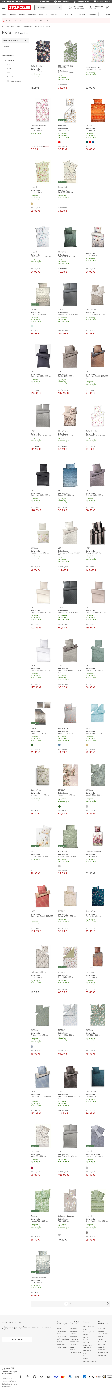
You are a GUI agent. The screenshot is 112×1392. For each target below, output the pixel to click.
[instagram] (34, 1377)
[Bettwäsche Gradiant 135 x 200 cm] (98, 475)
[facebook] (20, 1377)
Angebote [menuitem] (92, 14)
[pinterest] (27, 1377)
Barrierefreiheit (8, 1373)
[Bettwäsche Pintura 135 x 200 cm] (43, 1015)
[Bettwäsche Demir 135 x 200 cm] (70, 475)
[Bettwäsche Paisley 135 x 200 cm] (70, 356)
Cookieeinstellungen (9, 1372)
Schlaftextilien (8, 56)
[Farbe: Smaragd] (87, 142)
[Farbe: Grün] (32, 745)
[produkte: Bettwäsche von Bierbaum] (70, 125)
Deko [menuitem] (73, 14)
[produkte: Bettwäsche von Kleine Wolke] (70, 250)
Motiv (9, 64)
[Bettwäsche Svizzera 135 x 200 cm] (70, 896)
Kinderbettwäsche (14, 81)
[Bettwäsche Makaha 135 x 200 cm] (43, 1201)
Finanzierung (87, 1345)
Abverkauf (73, 1328)
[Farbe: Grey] (59, 1235)
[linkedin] (48, 1377)
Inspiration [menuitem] (105, 14)
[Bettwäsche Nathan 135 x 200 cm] (98, 713)
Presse (85, 1356)
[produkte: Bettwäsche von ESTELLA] (43, 547)
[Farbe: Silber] (59, 866)
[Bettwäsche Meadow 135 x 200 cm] (43, 533)
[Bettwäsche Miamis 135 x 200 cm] (98, 650)
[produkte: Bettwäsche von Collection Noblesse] (43, 125)
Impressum (6, 1368)
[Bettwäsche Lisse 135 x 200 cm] (98, 1076)
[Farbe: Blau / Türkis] (93, 142)
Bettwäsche (10, 60)
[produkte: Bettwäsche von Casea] (98, 664)
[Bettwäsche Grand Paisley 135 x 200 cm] (98, 1201)
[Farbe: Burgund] (32, 1167)
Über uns (101, 1336)
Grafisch (10, 77)
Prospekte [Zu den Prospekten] (44, 2)
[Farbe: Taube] (32, 1046)
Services (86, 1342)
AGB (12, 1368)
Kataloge (73, 1350)
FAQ (84, 1353)
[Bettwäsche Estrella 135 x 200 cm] (43, 836)
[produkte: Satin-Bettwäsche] (98, 66)
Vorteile (100, 1339)
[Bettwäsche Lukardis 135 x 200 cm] (43, 775)
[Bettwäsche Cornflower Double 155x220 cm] (70, 533)
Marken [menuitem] (82, 14)
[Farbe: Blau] (59, 745)
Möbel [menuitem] (4, 14)
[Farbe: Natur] (32, 203)
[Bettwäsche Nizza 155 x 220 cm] (43, 1136)
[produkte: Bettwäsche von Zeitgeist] (43, 1216)
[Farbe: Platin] (87, 806)
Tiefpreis (73, 1334)
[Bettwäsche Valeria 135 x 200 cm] (70, 1015)
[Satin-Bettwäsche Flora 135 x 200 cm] (98, 51)
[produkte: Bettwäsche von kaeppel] (43, 187)
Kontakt (86, 1337)
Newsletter (74, 1336)
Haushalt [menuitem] (53, 14)
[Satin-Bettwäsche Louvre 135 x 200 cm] (98, 1136)
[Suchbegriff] (46, 7)
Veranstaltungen (75, 1352)
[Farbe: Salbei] (32, 326)
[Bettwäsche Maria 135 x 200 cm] (70, 957)
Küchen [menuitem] (13, 14)
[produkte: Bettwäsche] (98, 250)
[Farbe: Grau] (87, 1232)
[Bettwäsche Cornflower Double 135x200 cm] (98, 356)
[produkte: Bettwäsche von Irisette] (43, 728)
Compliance (102, 1355)
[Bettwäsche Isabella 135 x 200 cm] (98, 775)
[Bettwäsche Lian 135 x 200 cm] (70, 416)
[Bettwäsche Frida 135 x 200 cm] (98, 1015)
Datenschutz (6, 1370)
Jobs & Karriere (103, 1334)
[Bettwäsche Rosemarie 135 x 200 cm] (98, 416)
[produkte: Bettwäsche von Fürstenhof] (70, 187)
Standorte (101, 1328)
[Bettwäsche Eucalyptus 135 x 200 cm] (43, 237)
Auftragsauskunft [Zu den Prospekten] (81, 2)
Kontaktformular (88, 1340)
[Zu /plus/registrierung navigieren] (17, 1339)
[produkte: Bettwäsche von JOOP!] (70, 309)
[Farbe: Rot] (59, 142)
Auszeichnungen (103, 1352)
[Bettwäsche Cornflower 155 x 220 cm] (43, 356)
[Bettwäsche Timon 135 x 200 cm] (70, 775)
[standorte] (76, 8)
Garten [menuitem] (22, 14)
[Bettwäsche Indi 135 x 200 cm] (98, 110)
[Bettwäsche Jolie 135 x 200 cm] (43, 294)
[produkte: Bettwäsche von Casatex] (98, 125)
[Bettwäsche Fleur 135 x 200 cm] (70, 51)
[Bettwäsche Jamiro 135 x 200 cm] (70, 237)
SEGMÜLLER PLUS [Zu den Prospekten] (102, 2)
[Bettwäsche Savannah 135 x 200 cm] (98, 294)
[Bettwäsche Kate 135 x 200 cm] (70, 713)
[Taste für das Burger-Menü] (3, 7)
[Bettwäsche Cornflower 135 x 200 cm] (70, 294)
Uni (8, 73)
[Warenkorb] (107, 7)
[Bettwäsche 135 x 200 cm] (43, 51)
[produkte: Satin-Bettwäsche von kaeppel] (98, 1151)
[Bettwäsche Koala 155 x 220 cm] (43, 713)
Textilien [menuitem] (43, 14)
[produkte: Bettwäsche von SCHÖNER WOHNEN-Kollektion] (70, 66)
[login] (96, 8)
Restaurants (102, 1331)
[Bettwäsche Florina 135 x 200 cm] (98, 896)
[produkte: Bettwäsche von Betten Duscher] (43, 66)
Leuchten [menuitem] (32, 14)
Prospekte (73, 1331)
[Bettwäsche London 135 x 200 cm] (70, 836)
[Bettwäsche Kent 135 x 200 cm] (70, 172)
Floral (9, 69)
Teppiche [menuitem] (64, 14)
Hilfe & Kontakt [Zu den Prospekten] (61, 2)
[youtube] (41, 1377)
